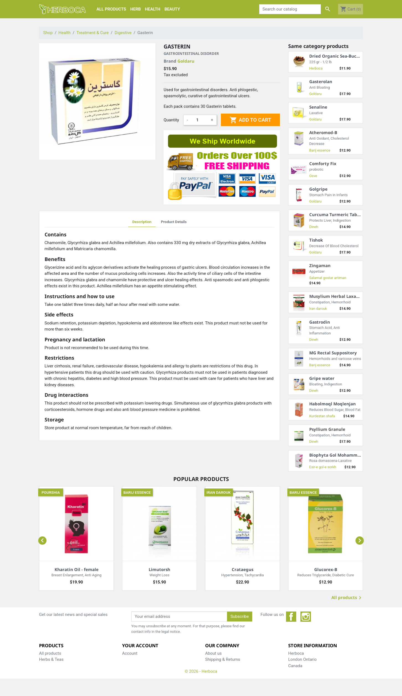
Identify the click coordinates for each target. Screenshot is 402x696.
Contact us (215, 671)
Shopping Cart (135, 659)
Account (130, 653)
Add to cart (250, 120)
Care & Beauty (52, 671)
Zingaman (320, 265)
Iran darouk (318, 308)
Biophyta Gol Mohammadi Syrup (343, 455)
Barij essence (319, 150)
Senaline (318, 107)
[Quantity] (199, 120)
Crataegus (242, 569)
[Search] (290, 9)
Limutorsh (159, 569)
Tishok (316, 240)
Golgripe (318, 189)
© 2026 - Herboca (201, 688)
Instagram (305, 616)
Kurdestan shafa (322, 416)
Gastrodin (319, 322)
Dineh (313, 227)
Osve (313, 176)
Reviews (129, 671)
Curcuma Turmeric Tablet (336, 214)
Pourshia (51, 492)
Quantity (171, 119)
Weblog (212, 678)
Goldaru (185, 61)
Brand (179, 60)
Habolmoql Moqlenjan (332, 403)
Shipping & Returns (222, 659)
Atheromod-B (323, 132)
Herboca (316, 68)
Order (127, 665)
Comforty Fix (322, 163)
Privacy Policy (218, 665)
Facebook (291, 616)
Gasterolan (320, 81)
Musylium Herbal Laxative (336, 296)
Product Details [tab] (174, 221)
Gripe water (321, 378)
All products (347, 598)
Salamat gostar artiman (327, 278)
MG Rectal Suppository (333, 352)
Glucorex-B (325, 569)
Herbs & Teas (51, 659)
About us (213, 653)
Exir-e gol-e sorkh (322, 467)
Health (45, 665)
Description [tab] (141, 221)
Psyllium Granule (327, 429)
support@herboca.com (327, 678)
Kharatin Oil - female (77, 569)
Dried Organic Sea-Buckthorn (340, 56)
